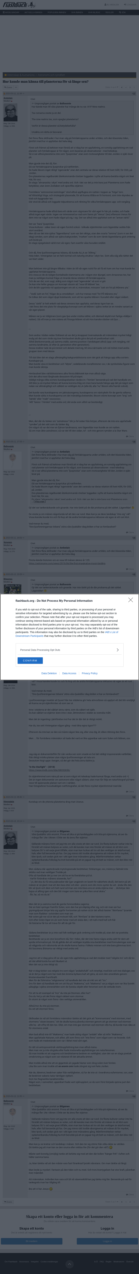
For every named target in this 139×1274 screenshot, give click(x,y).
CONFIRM (35, 660)
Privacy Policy (89, 673)
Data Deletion (49, 673)
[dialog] (69, 637)
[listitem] (69, 649)
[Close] (131, 600)
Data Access (69, 673)
